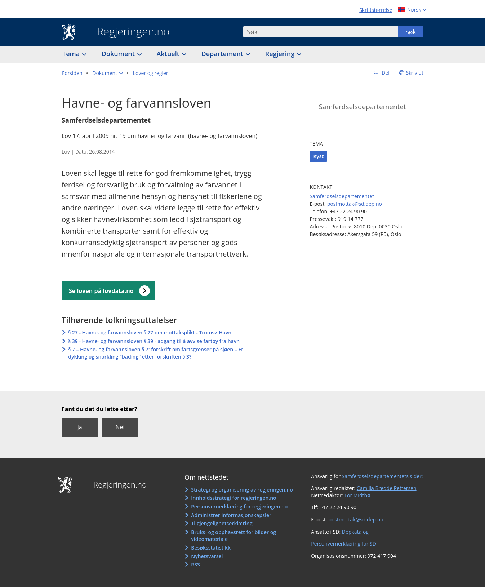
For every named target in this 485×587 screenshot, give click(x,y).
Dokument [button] (119, 53)
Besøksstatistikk (211, 547)
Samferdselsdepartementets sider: (382, 476)
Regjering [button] (280, 53)
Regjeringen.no (128, 32)
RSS (195, 564)
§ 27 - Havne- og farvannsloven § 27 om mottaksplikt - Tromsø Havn (149, 332)
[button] (107, 73)
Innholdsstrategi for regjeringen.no (233, 497)
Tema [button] (71, 53)
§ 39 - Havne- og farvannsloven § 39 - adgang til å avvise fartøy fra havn (154, 341)
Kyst (318, 156)
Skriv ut (415, 72)
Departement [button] (223, 53)
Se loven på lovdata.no (101, 291)
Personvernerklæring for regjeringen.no (239, 506)
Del (385, 72)
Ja (79, 427)
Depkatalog (355, 531)
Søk (410, 31)
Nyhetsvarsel (207, 556)
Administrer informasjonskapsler (231, 515)
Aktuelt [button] (169, 53)
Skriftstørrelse (375, 9)
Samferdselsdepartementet (362, 106)
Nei (119, 427)
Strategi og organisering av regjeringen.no (242, 489)
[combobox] (320, 31)
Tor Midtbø (357, 495)
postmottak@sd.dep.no (354, 203)
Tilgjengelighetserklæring (221, 523)
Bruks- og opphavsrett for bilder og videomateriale (233, 536)
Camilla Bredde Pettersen (387, 488)
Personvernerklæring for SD (343, 543)
